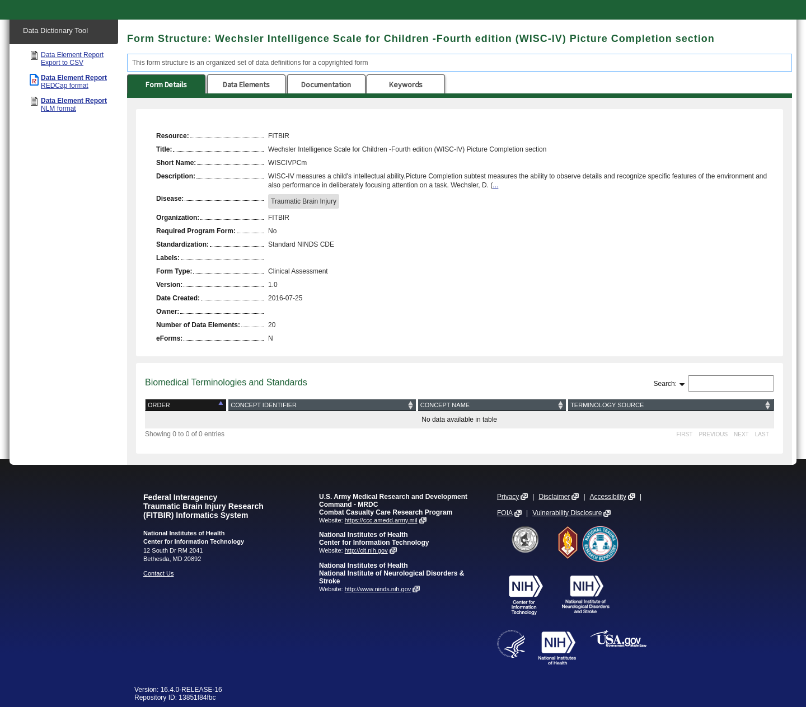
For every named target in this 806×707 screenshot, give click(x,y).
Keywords (406, 84)
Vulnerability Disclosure (567, 513)
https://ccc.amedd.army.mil (381, 520)
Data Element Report (72, 59)
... (495, 185)
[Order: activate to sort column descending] (187, 405)
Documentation (326, 84)
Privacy (508, 497)
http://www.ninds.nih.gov (378, 589)
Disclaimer (554, 497)
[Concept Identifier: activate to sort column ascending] (322, 405)
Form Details (166, 84)
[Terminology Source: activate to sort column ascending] (670, 405)
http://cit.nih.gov (366, 550)
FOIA (505, 513)
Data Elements (246, 84)
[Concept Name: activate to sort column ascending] (492, 405)
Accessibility (608, 497)
